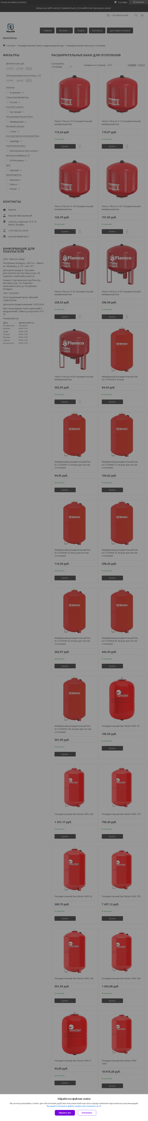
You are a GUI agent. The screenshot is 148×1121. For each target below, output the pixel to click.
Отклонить (87, 1113)
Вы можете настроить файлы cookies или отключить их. (73, 1106)
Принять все (65, 1113)
